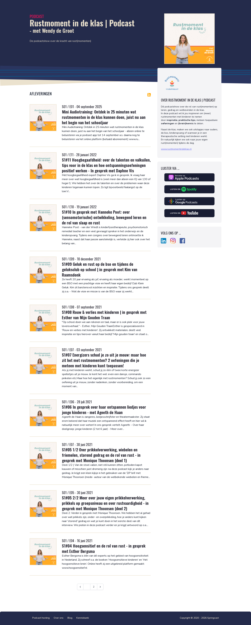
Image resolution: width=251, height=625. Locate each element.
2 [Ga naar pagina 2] (93, 586)
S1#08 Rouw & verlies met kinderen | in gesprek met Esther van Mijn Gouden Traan (104, 314)
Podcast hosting (41, 617)
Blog (69, 617)
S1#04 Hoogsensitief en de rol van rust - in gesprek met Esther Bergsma (104, 548)
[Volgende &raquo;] (100, 587)
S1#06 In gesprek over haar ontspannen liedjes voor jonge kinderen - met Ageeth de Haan (104, 409)
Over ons (58, 617)
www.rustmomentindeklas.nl (176, 149)
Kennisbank (82, 617)
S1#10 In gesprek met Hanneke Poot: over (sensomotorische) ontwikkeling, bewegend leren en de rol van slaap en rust (104, 217)
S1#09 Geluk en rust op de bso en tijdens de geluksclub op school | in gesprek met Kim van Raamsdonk (99, 269)
